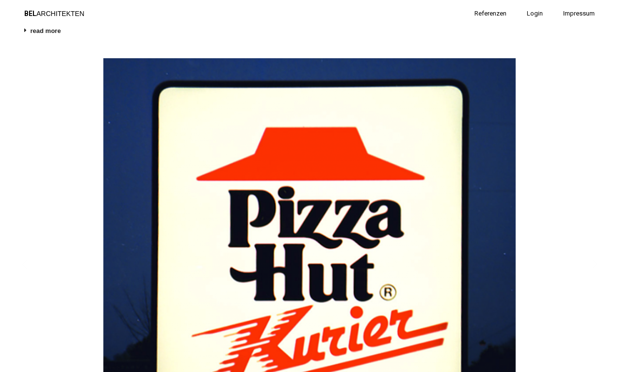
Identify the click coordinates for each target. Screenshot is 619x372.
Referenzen (490, 13)
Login (535, 13)
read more (46, 30)
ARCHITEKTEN (54, 13)
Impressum (579, 13)
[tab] (309, 33)
